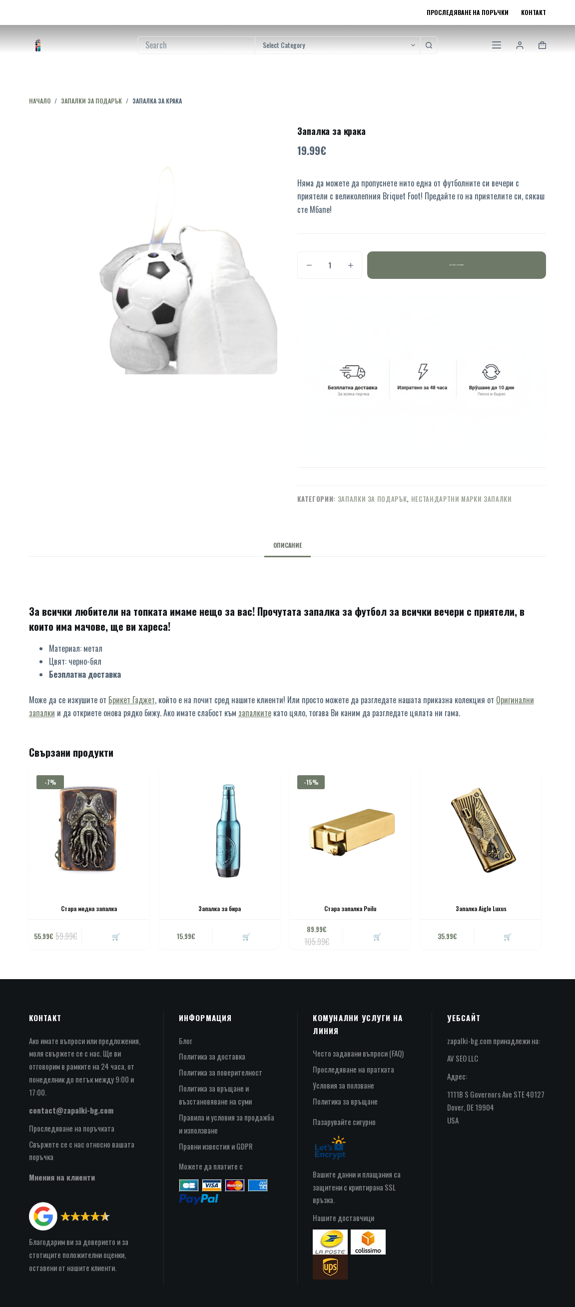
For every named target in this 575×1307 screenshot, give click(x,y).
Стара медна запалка (89, 908)
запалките (254, 713)
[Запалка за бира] (219, 828)
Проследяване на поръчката (71, 1128)
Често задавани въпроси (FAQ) (358, 1053)
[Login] (520, 45)
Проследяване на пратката (353, 1069)
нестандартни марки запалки (461, 499)
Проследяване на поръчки (468, 12)
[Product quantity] (329, 265)
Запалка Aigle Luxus (481, 908)
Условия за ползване (343, 1085)
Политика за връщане (345, 1101)
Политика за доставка (212, 1056)
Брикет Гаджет (131, 700)
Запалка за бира (219, 908)
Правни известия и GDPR (216, 1146)
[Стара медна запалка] (89, 828)
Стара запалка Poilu (350, 908)
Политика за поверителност (220, 1072)
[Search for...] (196, 45)
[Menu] (496, 44)
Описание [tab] (287, 545)
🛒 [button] (116, 936)
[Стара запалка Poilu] (350, 828)
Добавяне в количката (457, 264)
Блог (185, 1040)
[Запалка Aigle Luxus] (481, 828)
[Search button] (429, 45)
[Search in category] (337, 45)
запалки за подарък (372, 499)
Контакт (533, 12)
